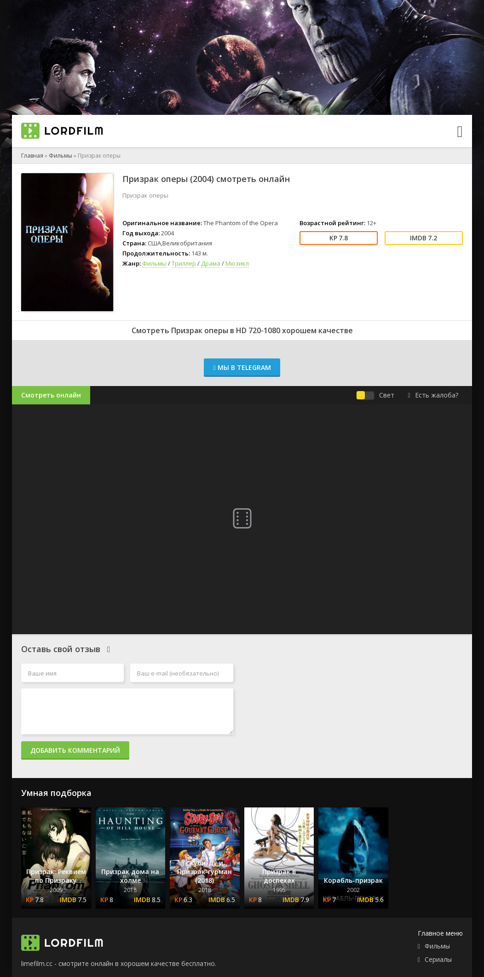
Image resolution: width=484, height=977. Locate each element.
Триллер (184, 263)
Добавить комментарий (75, 750)
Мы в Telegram (242, 367)
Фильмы (60, 155)
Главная (32, 155)
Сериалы (438, 959)
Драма (210, 263)
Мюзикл (237, 263)
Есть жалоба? (433, 395)
